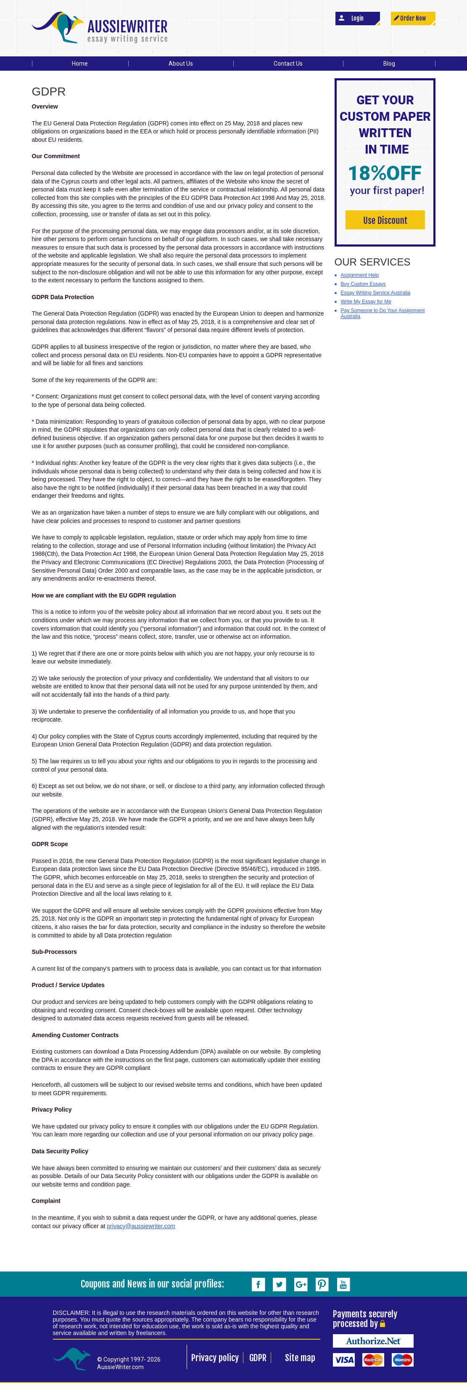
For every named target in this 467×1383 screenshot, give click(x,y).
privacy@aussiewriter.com (141, 1226)
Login (357, 18)
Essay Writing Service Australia (376, 293)
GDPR (257, 1357)
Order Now (413, 18)
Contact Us (288, 63)
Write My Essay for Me (366, 302)
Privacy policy (215, 1357)
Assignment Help (360, 275)
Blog (389, 63)
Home (80, 63)
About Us (181, 63)
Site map (300, 1357)
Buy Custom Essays (363, 284)
